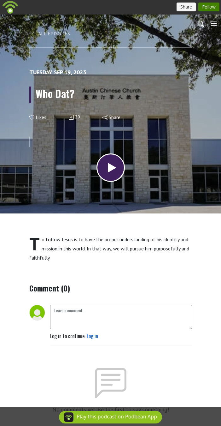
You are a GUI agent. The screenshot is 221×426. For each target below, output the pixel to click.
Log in (92, 336)
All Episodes (50, 33)
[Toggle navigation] (213, 23)
